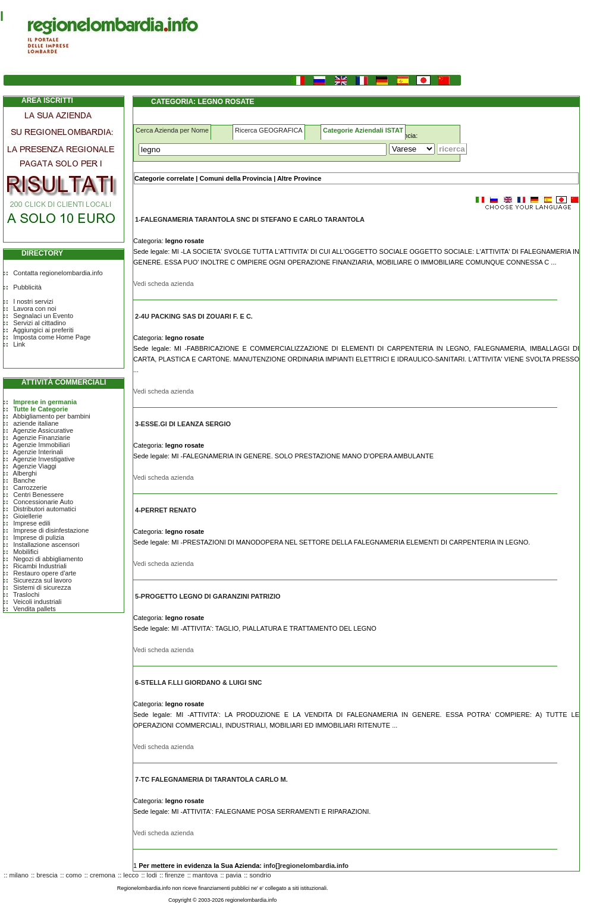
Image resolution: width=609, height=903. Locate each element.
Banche (24, 480)
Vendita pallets (34, 608)
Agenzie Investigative (44, 458)
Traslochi (26, 594)
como (74, 875)
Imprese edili (31, 523)
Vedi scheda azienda (163, 283)
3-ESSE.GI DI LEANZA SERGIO (183, 423)
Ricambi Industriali (40, 566)
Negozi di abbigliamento (48, 558)
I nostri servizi (33, 301)
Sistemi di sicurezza (42, 587)
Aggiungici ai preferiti (43, 329)
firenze (174, 875)
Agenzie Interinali (38, 451)
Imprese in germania (45, 401)
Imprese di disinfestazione (51, 530)
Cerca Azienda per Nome (172, 130)
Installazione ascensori (46, 544)
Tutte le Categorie (40, 409)
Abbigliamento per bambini (51, 416)
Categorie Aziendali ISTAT (363, 130)
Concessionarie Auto (43, 501)
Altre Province (299, 178)
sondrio (260, 875)
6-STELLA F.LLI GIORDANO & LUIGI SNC (198, 682)
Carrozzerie (30, 487)
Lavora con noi (34, 308)
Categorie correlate (164, 178)
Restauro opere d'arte (44, 573)
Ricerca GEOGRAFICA (269, 130)
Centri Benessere (38, 494)
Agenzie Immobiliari (41, 444)
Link (19, 344)
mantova (205, 875)
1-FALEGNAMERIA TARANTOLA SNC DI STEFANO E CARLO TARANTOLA (250, 219)
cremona (102, 875)
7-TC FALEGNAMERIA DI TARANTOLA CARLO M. (211, 779)
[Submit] (452, 149)
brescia (46, 875)
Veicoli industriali (37, 601)
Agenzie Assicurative (43, 430)
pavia (233, 875)
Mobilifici (25, 551)
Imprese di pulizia (38, 537)
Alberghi (25, 473)
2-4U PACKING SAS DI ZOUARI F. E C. (194, 316)
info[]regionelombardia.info (306, 865)
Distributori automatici (44, 508)
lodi (152, 875)
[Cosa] (263, 149)
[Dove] (412, 149)
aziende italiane (35, 423)
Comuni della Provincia (235, 178)
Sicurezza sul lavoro (42, 580)
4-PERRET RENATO (165, 510)
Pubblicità (27, 287)
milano (19, 875)
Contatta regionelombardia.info (57, 272)
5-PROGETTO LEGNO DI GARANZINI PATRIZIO (207, 596)
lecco (131, 875)
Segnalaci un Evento (43, 315)
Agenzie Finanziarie (42, 437)
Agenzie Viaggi (34, 466)
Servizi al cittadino (39, 322)
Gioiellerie (27, 516)
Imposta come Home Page (51, 337)
